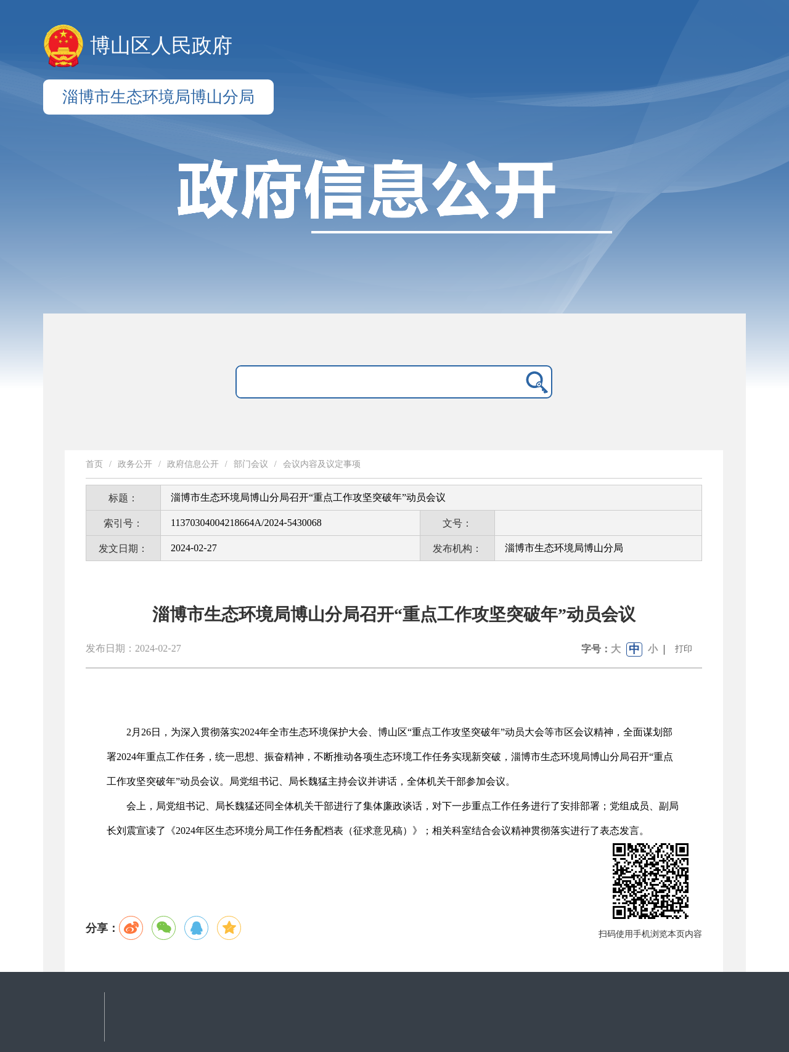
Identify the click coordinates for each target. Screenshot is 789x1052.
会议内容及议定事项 (322, 464)
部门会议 (251, 464)
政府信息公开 (193, 464)
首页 (94, 464)
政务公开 (135, 464)
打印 (683, 648)
